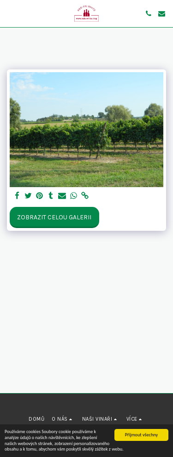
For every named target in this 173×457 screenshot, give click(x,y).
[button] (10, 13)
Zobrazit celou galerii (54, 217)
